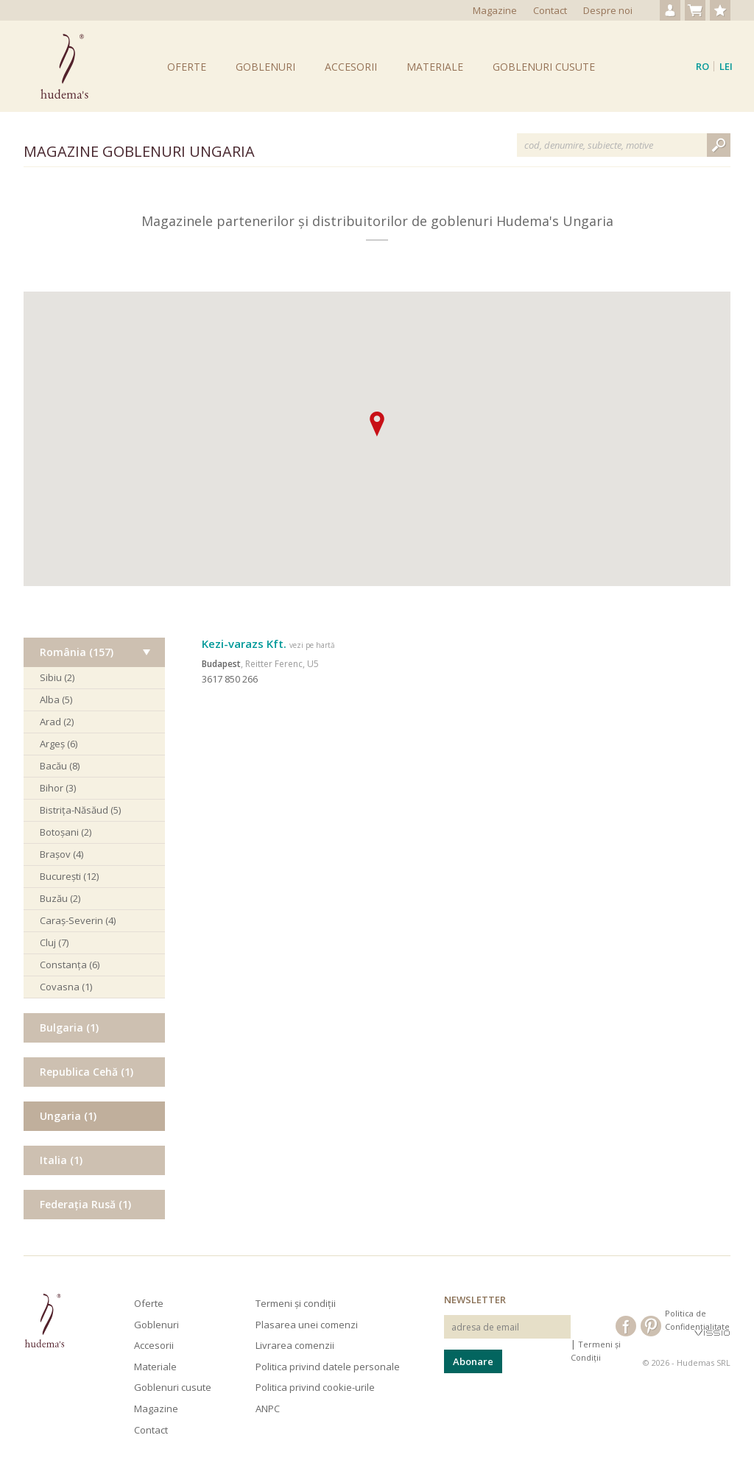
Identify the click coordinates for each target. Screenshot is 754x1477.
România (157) (76, 652)
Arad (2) (57, 721)
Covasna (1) (66, 986)
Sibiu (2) (57, 677)
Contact (550, 10)
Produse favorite (720, 10)
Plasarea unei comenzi (307, 1324)
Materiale (434, 67)
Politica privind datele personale (328, 1366)
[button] (377, 424)
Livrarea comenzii (295, 1345)
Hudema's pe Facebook (626, 1326)
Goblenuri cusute (544, 67)
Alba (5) (56, 699)
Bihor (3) (58, 787)
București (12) (69, 876)
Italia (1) (61, 1160)
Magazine (495, 10)
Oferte (186, 67)
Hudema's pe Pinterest (651, 1326)
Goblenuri (265, 67)
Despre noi (608, 10)
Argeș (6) (58, 743)
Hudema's (44, 1320)
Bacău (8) (60, 765)
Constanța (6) (69, 964)
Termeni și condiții (296, 1303)
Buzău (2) (60, 898)
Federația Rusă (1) (85, 1204)
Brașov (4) (61, 854)
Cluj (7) (54, 942)
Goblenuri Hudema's (64, 66)
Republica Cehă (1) (86, 1072)
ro (702, 66)
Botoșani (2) (65, 832)
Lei (726, 66)
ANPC (268, 1408)
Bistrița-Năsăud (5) (80, 810)
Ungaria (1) (68, 1116)
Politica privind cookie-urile (315, 1387)
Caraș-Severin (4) (78, 920)
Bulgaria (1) (69, 1027)
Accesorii (351, 67)
